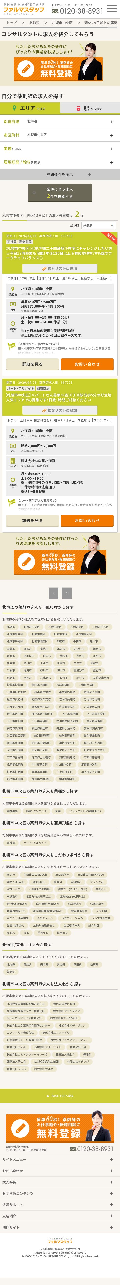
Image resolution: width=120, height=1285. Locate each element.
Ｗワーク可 (13, 889)
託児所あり (74, 904)
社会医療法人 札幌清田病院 (24, 1040)
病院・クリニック (36, 811)
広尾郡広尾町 (15, 765)
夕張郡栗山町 (92, 707)
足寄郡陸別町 (89, 765)
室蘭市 (11, 649)
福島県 (11, 972)
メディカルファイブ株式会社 (24, 1018)
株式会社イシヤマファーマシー (69, 1040)
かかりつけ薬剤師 (17, 918)
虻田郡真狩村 (15, 699)
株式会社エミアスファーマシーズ (27, 1054)
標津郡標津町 (67, 779)
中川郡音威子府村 (67, 721)
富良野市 (79, 670)
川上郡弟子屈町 (90, 772)
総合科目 (93, 925)
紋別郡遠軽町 (42, 736)
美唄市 (64, 656)
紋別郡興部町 (67, 736)
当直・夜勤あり (16, 925)
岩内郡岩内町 (92, 699)
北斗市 (80, 678)
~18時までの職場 (39, 889)
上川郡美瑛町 (40, 721)
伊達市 (28, 678)
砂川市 (44, 670)
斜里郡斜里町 (40, 728)
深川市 (61, 670)
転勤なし (101, 889)
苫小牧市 (29, 656)
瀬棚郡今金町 (92, 692)
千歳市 (11, 670)
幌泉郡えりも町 (65, 750)
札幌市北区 (55, 627)
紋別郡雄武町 (92, 736)
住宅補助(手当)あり (47, 904)
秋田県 (78, 964)
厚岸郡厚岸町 (40, 772)
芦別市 (80, 656)
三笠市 (78, 663)
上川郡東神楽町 (96, 714)
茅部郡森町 (63, 685)
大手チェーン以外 (72, 918)
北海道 (34, 22)
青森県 (28, 964)
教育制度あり (79, 911)
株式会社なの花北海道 (63, 1018)
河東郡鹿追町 (67, 757)
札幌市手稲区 (15, 641)
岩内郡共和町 (67, 699)
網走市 (97, 649)
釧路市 (28, 649)
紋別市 (28, 663)
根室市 (94, 663)
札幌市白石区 (101, 627)
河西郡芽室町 (92, 757)
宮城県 (61, 964)
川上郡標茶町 (64, 772)
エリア (30, 108)
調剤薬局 (12, 811)
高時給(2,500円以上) (72, 896)
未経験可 (76, 882)
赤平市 (11, 663)
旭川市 (94, 641)
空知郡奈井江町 (41, 707)
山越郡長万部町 (16, 692)
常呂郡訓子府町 (93, 728)
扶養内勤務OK (15, 911)
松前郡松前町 (15, 685)
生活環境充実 (72, 925)
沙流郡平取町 (15, 750)
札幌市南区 (38, 634)
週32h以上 (39, 882)
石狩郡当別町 (101, 678)
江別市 (97, 656)
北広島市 (45, 678)
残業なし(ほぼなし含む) (72, 889)
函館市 (60, 641)
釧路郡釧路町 (15, 772)
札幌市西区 (60, 634)
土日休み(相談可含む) (91, 875)
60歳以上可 (97, 904)
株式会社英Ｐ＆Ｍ (64, 1004)
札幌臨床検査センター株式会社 (26, 1011)
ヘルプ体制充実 (101, 918)
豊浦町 (87, 1054)
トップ (11, 22)
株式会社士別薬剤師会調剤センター (28, 1025)
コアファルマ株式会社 (20, 1033)
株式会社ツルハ (16, 1069)
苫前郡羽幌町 (95, 721)
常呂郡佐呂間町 (16, 736)
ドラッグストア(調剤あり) (85, 811)
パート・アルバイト (35, 843)
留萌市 (11, 656)
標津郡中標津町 (41, 779)
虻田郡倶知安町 (41, 699)
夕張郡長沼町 (67, 707)
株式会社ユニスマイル (55, 1033)
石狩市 (64, 678)
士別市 (44, 663)
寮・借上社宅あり (17, 904)
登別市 (97, 670)
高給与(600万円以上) (39, 896)
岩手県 (44, 964)
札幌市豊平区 (15, 634)
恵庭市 (11, 678)
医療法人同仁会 (16, 1061)
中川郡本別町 (64, 765)
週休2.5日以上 (15, 882)
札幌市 (11, 627)
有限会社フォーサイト (47, 1047)
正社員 (11, 843)
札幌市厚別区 (84, 634)
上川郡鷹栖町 (70, 714)
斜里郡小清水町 (65, 728)
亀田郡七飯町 (40, 685)
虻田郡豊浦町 (15, 743)
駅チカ (11, 875)
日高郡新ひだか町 (95, 750)
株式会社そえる (16, 1047)
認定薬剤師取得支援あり (48, 911)
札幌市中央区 (62, 22)
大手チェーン (45, 918)
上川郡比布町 (15, 721)
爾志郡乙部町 (67, 692)
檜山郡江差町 (42, 692)
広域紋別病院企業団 (46, 1061)
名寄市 (61, 663)
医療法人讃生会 (65, 1054)
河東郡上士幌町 (41, 757)
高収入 (11, 933)
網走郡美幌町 (15, 728)
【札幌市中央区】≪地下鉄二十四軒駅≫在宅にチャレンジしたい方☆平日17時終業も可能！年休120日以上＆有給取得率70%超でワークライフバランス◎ (58, 253)
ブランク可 (97, 882)
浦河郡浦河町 (40, 750)
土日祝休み (62, 875)
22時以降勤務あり (44, 925)
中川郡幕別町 (40, 765)
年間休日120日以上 (35, 875)
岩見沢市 (79, 649)
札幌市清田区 (40, 641)
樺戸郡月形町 (15, 714)
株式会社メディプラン (72, 1025)
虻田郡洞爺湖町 (41, 743)
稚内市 (47, 656)
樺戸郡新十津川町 (42, 714)
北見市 (61, 649)
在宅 (26, 933)
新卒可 (58, 882)
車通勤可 (12, 896)
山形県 (94, 964)
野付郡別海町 (15, 779)
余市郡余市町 (15, 707)
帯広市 (44, 649)
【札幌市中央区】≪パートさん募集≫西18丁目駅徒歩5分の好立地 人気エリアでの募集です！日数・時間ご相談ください (60, 397)
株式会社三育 (78, 1047)
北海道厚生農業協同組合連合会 (26, 1004)
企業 (58, 811)
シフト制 (101, 911)
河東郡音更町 (15, 757)
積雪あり (62, 933)
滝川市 (28, 670)
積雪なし (43, 933)
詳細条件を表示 (60, 174)
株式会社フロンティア (66, 1011)
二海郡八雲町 (87, 685)
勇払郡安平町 (67, 743)
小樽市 (77, 641)
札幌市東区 (77, 627)
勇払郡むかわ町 (93, 743)
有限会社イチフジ (78, 1061)
